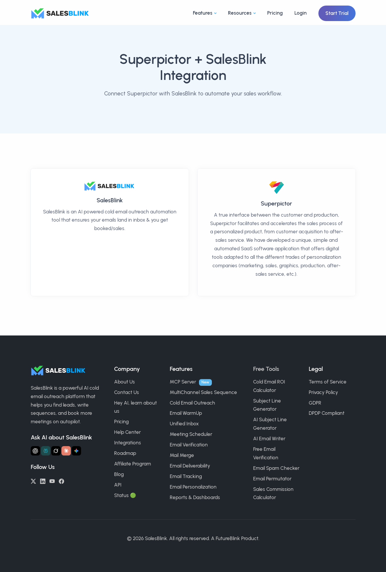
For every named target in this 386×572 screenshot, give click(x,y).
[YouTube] (52, 481)
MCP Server (183, 382)
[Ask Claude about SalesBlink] (66, 450)
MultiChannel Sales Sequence (203, 392)
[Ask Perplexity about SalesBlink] (45, 450)
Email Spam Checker (276, 468)
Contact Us (126, 392)
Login (300, 13)
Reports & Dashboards (195, 497)
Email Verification (189, 445)
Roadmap (125, 453)
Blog (119, 474)
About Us (124, 382)
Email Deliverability (190, 466)
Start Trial (337, 13)
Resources (240, 13)
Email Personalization (193, 487)
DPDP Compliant (326, 413)
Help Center (127, 432)
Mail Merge (182, 455)
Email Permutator (272, 479)
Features (202, 13)
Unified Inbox (184, 424)
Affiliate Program (132, 464)
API (117, 485)
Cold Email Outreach (192, 403)
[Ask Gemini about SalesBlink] (76, 450)
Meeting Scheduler (191, 434)
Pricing (275, 13)
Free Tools (266, 368)
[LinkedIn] (42, 481)
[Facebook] (61, 481)
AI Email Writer (269, 438)
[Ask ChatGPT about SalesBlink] (35, 450)
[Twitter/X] (33, 481)
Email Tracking (186, 476)
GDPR (315, 403)
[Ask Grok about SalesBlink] (56, 450)
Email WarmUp (186, 413)
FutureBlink (228, 538)
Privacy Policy (323, 392)
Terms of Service (327, 382)
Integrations (127, 443)
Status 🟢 (125, 495)
